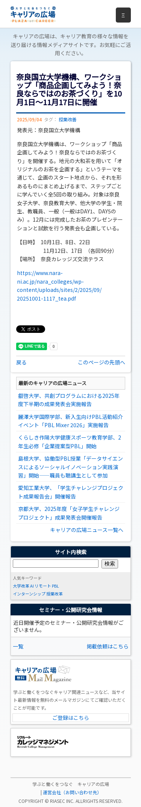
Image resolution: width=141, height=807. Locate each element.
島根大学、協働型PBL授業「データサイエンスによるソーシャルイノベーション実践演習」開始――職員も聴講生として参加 (70, 467)
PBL (55, 586)
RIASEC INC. (62, 801)
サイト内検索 (70, 552)
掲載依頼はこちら (107, 646)
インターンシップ (29, 594)
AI (32, 586)
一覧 (18, 646)
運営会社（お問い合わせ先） (72, 792)
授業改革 (54, 594)
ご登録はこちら (70, 717)
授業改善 (68, 119)
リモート (43, 586)
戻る (21, 362)
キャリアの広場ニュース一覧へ (86, 529)
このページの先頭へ (101, 362)
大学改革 (21, 586)
